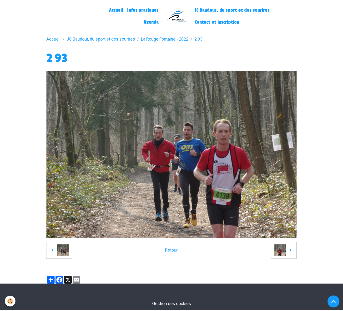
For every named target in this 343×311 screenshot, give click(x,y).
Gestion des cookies (171, 303)
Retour (171, 250)
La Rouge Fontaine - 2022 (164, 39)
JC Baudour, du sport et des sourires (232, 10)
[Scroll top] (333, 301)
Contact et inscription (217, 22)
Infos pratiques (143, 10)
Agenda (151, 22)
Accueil (116, 10)
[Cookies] (10, 301)
